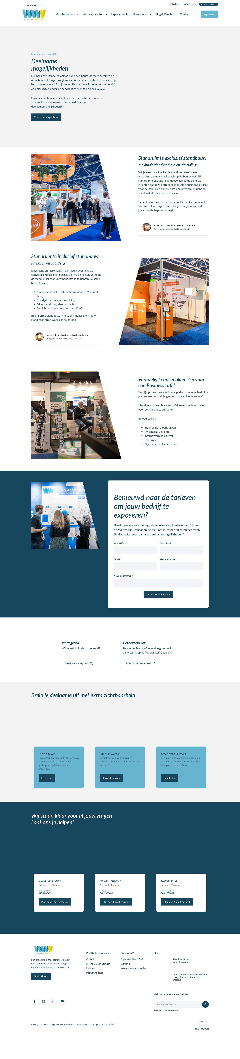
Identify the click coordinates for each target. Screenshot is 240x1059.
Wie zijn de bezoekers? (138, 672)
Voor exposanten (93, 14)
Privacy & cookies (39, 1049)
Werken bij (126, 988)
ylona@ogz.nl (45, 915)
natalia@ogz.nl (167, 915)
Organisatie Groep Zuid (132, 984)
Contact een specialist (46, 120)
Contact (185, 14)
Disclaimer (82, 1049)
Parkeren (90, 993)
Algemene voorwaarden (62, 1049)
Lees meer (47, 798)
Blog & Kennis (163, 14)
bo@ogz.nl (104, 915)
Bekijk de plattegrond (76, 672)
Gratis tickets (41, 1001)
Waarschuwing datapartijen (134, 993)
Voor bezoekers (65, 14)
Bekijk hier (169, 798)
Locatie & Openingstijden (98, 988)
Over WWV (127, 978)
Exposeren (209, 14)
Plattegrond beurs (94, 997)
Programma (140, 14)
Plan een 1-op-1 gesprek (54, 926)
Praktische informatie (98, 978)
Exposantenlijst (120, 14)
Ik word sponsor (111, 798)
